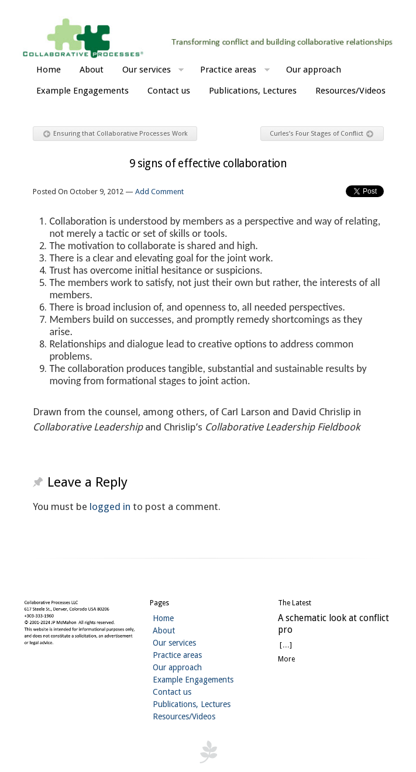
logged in (110, 506)
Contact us (168, 90)
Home (48, 69)
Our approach (313, 69)
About (92, 69)
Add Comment (159, 191)
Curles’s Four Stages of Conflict (321, 134)
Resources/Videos (350, 90)
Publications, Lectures (253, 90)
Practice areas (235, 71)
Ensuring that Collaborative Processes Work (115, 134)
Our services (153, 71)
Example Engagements (82, 90)
